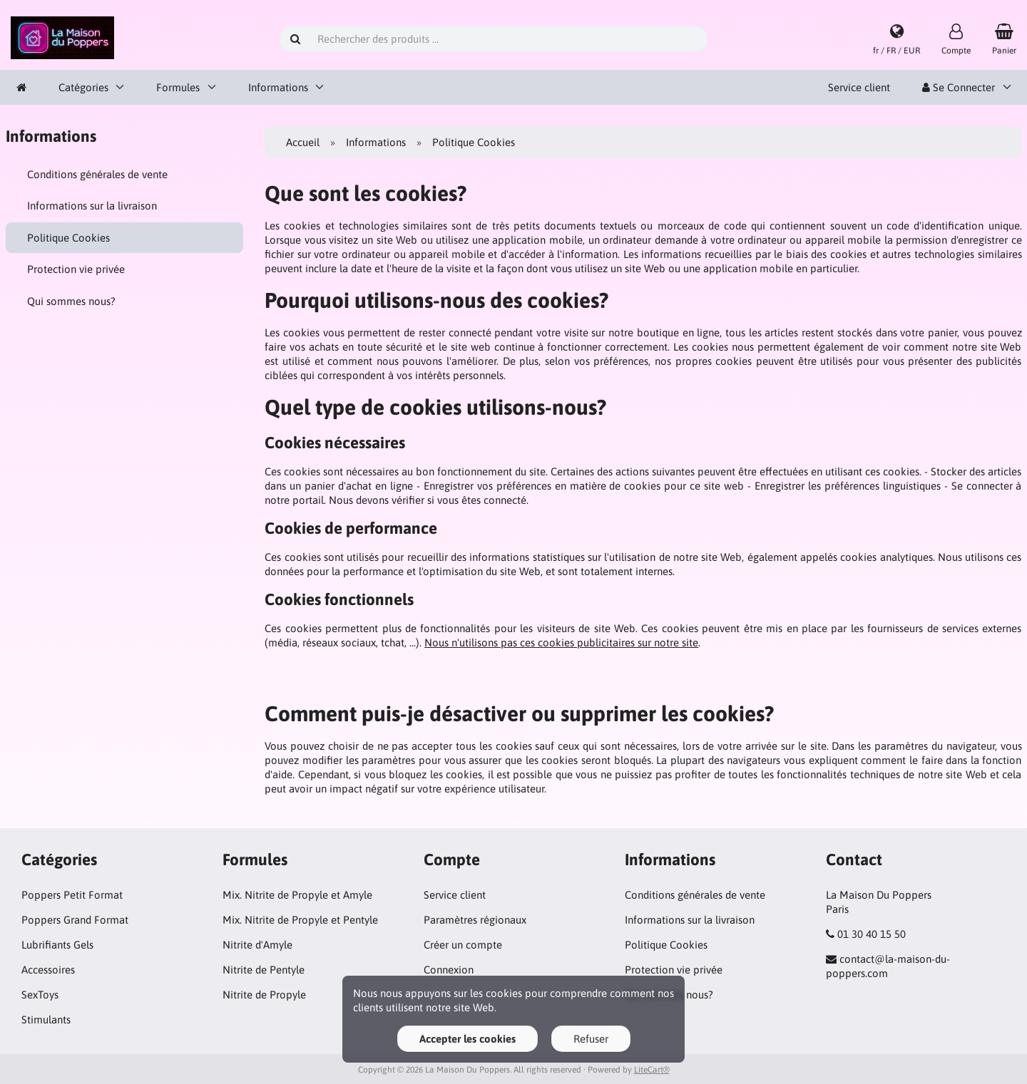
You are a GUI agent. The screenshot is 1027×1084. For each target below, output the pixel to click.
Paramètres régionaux (475, 920)
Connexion (449, 970)
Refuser (590, 1039)
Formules (178, 87)
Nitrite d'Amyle (257, 945)
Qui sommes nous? (71, 301)
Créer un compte (463, 945)
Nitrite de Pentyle (264, 970)
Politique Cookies (68, 238)
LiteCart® (652, 1070)
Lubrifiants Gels (57, 945)
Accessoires (48, 970)
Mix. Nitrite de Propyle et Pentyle (300, 920)
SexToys (39, 994)
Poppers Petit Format (72, 895)
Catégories (83, 87)
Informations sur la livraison (92, 206)
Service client (859, 87)
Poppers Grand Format (74, 920)
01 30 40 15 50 (871, 934)
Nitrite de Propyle (264, 994)
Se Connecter (958, 87)
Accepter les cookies (467, 1039)
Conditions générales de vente (97, 174)
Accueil (303, 142)
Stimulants (46, 1019)
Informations (278, 87)
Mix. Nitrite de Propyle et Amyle (297, 895)
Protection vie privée (76, 269)
